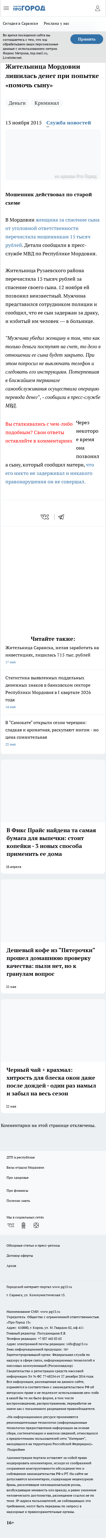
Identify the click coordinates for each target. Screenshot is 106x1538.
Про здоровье (18, 1177)
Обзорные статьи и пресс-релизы (33, 1245)
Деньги (17, 103)
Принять (87, 39)
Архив (11, 1266)
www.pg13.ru (62, 1287)
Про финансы (17, 1190)
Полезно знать (18, 1200)
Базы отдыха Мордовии (25, 1167)
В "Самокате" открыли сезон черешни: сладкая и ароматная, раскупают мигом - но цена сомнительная (53, 734)
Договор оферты (20, 1255)
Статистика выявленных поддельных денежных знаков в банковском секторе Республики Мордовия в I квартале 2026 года (53, 693)
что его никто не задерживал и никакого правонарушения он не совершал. (49, 473)
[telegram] (63, 517)
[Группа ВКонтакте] (11, 1225)
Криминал (46, 103)
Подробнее (16, 1449)
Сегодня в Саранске (20, 23)
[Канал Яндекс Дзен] (36, 1225)
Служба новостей (68, 122)
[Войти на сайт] (97, 8)
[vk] (45, 517)
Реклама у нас (57, 23)
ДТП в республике (21, 1157)
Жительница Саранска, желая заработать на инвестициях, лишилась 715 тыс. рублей (53, 655)
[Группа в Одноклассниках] (23, 1225)
